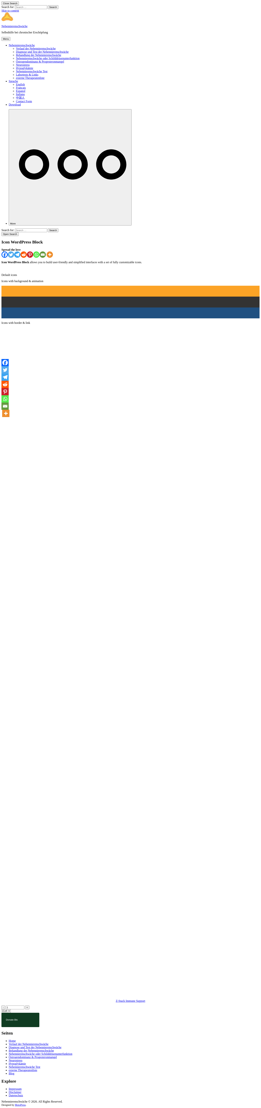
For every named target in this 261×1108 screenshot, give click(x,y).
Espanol (20, 91)
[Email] (43, 254)
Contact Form (24, 101)
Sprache (13, 81)
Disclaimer (15, 1092)
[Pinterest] (30, 254)
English (20, 84)
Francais (21, 87)
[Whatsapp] (36, 254)
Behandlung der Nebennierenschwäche (38, 55)
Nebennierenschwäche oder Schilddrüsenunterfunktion (48, 58)
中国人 (20, 97)
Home (12, 1040)
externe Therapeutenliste (30, 77)
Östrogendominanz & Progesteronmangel (40, 61)
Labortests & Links (27, 74)
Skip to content (10, 10)
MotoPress (20, 1105)
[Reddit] (23, 254)
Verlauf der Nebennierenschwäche (36, 48)
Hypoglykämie (24, 68)
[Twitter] (11, 254)
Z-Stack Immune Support (130, 1000)
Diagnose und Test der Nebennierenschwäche (42, 51)
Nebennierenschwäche (14, 26)
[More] (70, 167)
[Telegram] (17, 254)
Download (15, 104)
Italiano (20, 94)
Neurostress (23, 64)
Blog (11, 1073)
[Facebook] (4, 254)
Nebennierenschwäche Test (31, 71)
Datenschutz (16, 1095)
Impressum (15, 1088)
